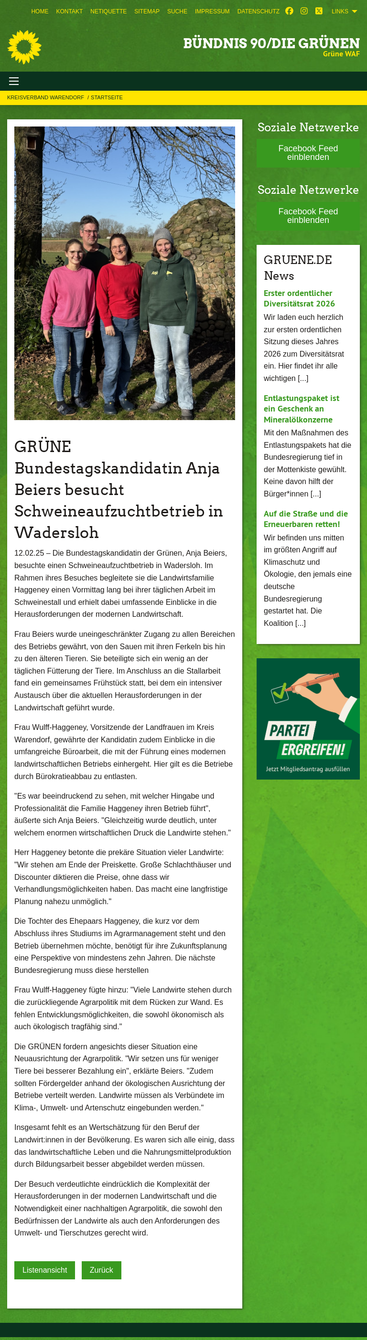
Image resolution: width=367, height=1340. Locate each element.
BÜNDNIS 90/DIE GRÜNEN (271, 43)
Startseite (107, 97)
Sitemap (147, 11)
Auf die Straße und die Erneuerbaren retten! (306, 519)
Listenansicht (44, 1270)
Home (39, 11)
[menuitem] (39, 11)
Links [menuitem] (340, 11)
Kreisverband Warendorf (46, 97)
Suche (177, 11)
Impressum (212, 11)
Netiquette (108, 11)
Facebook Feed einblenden (308, 153)
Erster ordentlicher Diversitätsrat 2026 (299, 298)
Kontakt (69, 11)
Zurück (101, 1270)
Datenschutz (258, 11)
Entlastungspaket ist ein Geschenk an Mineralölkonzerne (301, 408)
